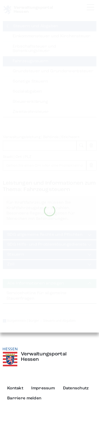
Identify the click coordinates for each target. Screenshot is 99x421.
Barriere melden (24, 398)
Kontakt (15, 388)
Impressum (43, 388)
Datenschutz (76, 388)
